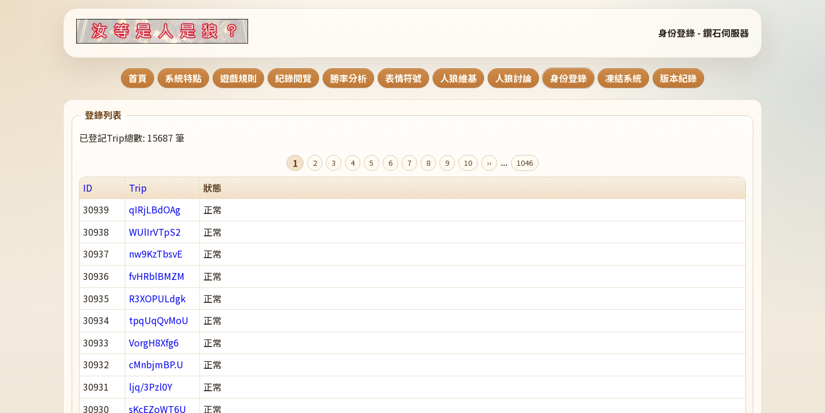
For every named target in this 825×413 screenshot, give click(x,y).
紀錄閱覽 (293, 78)
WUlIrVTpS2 (154, 232)
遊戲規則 (238, 78)
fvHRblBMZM (156, 276)
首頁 (137, 78)
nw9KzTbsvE (155, 253)
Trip (138, 187)
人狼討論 (513, 78)
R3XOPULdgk (157, 298)
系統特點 (183, 78)
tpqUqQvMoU (158, 320)
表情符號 (403, 78)
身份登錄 (568, 78)
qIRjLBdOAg (154, 209)
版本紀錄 (678, 78)
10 (468, 162)
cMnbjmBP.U (156, 364)
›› (489, 162)
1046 (525, 162)
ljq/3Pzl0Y (150, 386)
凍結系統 (623, 78)
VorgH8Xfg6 (154, 342)
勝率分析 (348, 78)
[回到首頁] (176, 31)
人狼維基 (458, 78)
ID (87, 187)
